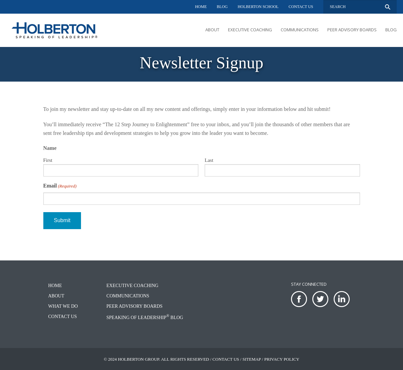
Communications (300, 30)
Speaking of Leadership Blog (144, 317)
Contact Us (301, 6)
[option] (201, 64)
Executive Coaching (250, 30)
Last (209, 160)
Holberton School (258, 6)
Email (60, 186)
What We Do (63, 306)
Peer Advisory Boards (352, 30)
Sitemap (251, 359)
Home (201, 6)
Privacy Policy (281, 359)
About (212, 30)
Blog (222, 6)
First (48, 160)
